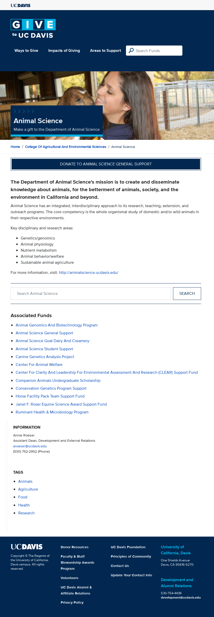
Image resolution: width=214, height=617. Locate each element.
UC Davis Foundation (128, 546)
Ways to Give (26, 50)
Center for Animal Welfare (39, 364)
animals (25, 481)
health (24, 505)
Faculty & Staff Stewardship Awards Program (77, 562)
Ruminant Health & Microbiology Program (52, 412)
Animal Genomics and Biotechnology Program (57, 325)
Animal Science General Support (44, 333)
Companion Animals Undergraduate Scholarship (58, 380)
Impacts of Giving (64, 50)
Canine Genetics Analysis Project (45, 357)
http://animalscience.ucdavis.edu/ (88, 272)
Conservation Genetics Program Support (51, 388)
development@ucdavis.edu (181, 597)
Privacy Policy (72, 602)
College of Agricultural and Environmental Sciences (65, 146)
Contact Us (120, 565)
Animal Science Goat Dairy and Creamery (52, 341)
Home (15, 146)
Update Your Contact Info (131, 575)
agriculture (28, 489)
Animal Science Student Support (44, 349)
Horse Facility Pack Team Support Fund (50, 396)
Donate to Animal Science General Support (106, 164)
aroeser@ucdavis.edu (30, 446)
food (22, 497)
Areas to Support (105, 50)
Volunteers (69, 577)
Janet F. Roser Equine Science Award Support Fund (61, 404)
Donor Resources (75, 546)
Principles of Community (131, 556)
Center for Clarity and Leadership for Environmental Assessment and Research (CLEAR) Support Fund (107, 372)
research (26, 513)
